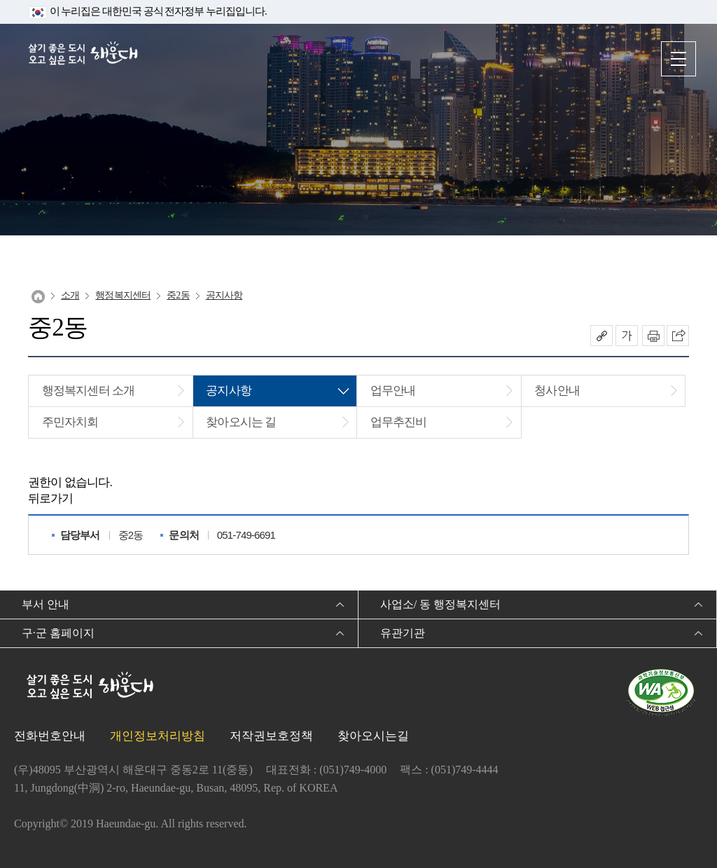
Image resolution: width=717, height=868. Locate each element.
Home (38, 296)
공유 (601, 335)
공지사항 (224, 295)
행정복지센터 (123, 295)
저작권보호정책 (271, 736)
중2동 (178, 295)
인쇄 (653, 335)
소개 (70, 295)
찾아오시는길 (373, 736)
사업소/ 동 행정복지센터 (440, 604)
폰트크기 (626, 335)
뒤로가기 (51, 498)
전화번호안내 (49, 736)
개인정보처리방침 (157, 736)
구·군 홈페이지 (58, 633)
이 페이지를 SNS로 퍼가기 (678, 335)
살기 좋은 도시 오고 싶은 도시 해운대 (87, 58)
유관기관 (402, 633)
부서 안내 (45, 604)
